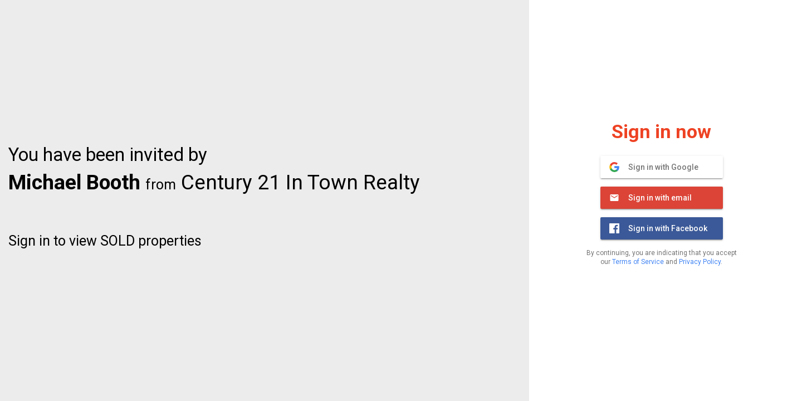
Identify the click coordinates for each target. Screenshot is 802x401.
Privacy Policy (700, 262)
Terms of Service (638, 262)
